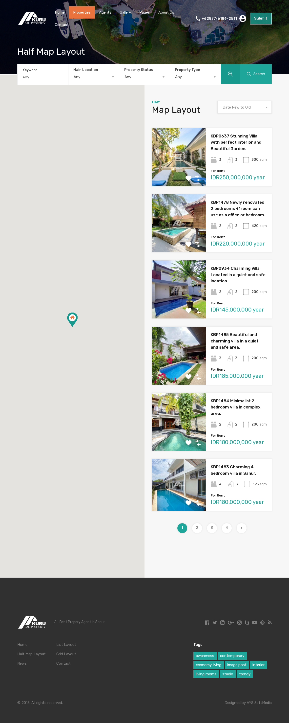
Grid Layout (66, 653)
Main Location (85, 70)
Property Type (187, 70)
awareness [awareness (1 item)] (205, 655)
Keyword (30, 70)
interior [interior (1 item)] (258, 664)
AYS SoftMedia (259, 702)
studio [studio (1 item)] (227, 673)
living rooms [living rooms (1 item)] (206, 673)
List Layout (66, 644)
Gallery (126, 12)
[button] (72, 319)
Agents (106, 12)
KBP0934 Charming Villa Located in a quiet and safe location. (238, 274)
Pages (145, 12)
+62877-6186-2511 (220, 18)
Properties (82, 12)
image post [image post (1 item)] (237, 664)
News (22, 662)
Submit (261, 18)
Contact (62, 25)
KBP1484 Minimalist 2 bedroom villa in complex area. (236, 406)
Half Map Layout (31, 653)
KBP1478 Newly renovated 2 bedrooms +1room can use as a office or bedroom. (238, 208)
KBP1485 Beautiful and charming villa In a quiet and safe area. (234, 340)
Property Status (138, 70)
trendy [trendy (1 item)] (244, 673)
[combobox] (93, 76)
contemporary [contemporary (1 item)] (232, 655)
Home (60, 12)
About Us (167, 12)
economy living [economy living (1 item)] (208, 664)
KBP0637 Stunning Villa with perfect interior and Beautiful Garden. (236, 141)
